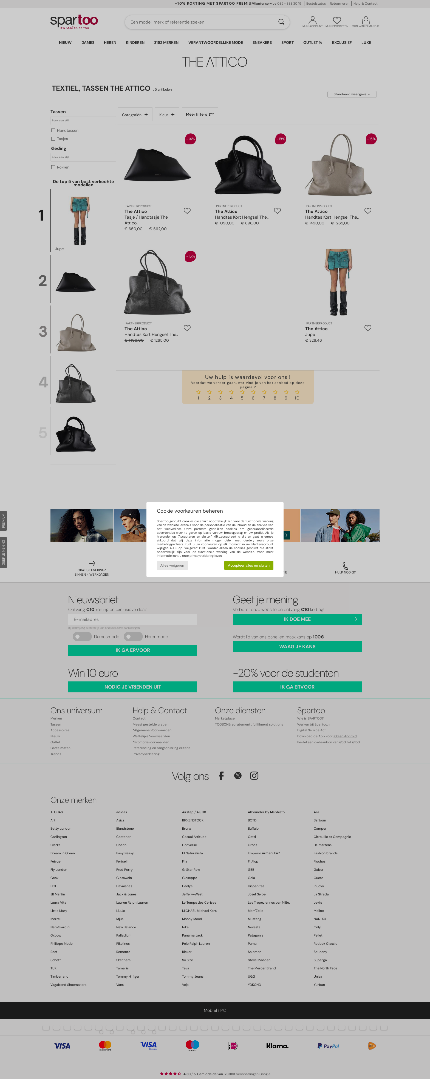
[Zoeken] (281, 22)
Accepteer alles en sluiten (249, 565)
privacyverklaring (201, 556)
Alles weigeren (172, 565)
